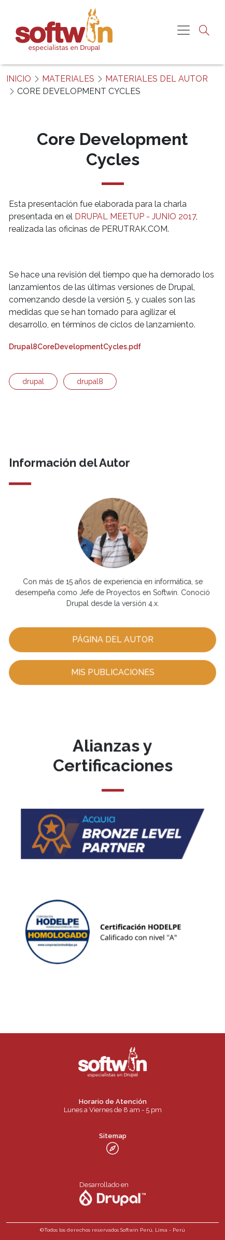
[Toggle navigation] (183, 30)
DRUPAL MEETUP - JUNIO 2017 (135, 216)
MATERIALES (68, 79)
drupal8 (90, 381)
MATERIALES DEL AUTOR (156, 79)
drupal (33, 381)
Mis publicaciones (112, 671)
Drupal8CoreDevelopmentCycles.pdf (75, 346)
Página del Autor (112, 638)
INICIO (18, 79)
